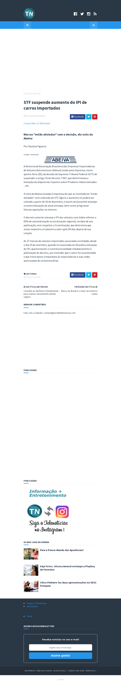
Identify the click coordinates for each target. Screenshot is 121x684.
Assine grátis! (60, 655)
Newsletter (32, 606)
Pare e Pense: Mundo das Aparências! (62, 550)
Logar (60, 679)
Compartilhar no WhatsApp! (37, 123)
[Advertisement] (60, 62)
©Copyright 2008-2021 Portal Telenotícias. (45, 670)
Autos (27, 93)
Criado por (74, 670)
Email (29, 616)
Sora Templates (87, 670)
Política (36, 93)
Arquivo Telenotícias (37, 603)
